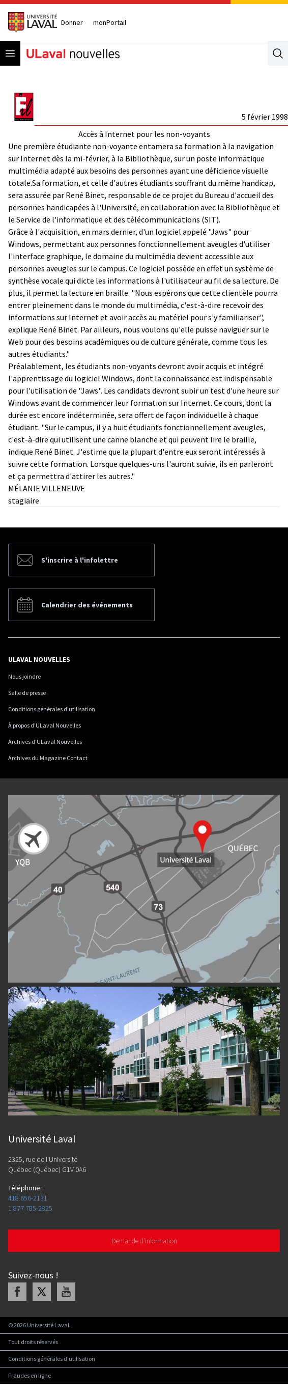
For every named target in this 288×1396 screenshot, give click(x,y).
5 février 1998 (265, 116)
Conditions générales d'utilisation (51, 709)
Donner (72, 22)
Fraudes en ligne (29, 1375)
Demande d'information (144, 1240)
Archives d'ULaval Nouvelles (45, 741)
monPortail (109, 22)
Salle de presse (27, 692)
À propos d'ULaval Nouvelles (44, 725)
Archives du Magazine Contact (48, 758)
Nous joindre (24, 676)
